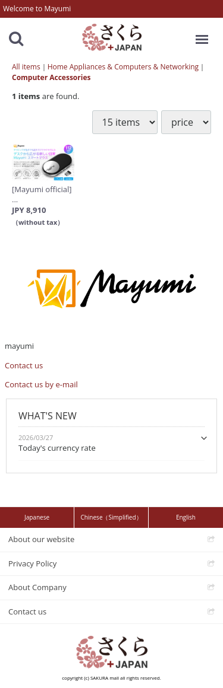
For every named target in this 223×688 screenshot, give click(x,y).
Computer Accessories (51, 77)
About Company (37, 587)
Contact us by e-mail (41, 384)
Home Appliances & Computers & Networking (123, 67)
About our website (41, 539)
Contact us (24, 365)
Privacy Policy (32, 563)
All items (26, 67)
